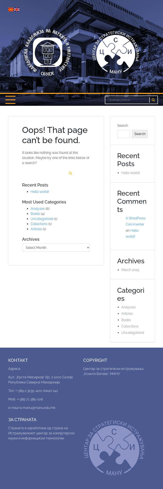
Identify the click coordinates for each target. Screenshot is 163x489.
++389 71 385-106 (30, 399)
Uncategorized (42, 219)
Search (122, 126)
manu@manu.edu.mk (39, 408)
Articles (36, 229)
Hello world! (40, 192)
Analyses (38, 209)
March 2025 (130, 270)
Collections (39, 224)
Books (35, 214)
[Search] (127, 100)
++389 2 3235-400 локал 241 (36, 391)
